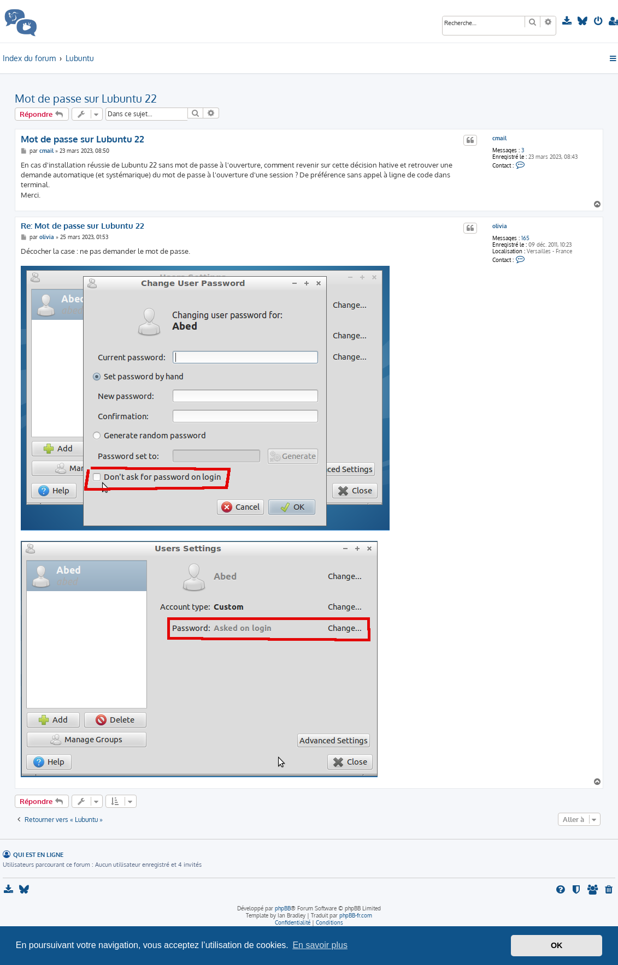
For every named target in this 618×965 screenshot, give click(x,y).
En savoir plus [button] (320, 945)
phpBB (283, 908)
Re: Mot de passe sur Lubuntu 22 (82, 226)
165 (525, 238)
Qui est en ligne (38, 854)
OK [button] (557, 945)
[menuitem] (568, 21)
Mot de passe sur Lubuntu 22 (86, 98)
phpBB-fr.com (355, 915)
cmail (499, 138)
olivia (499, 226)
